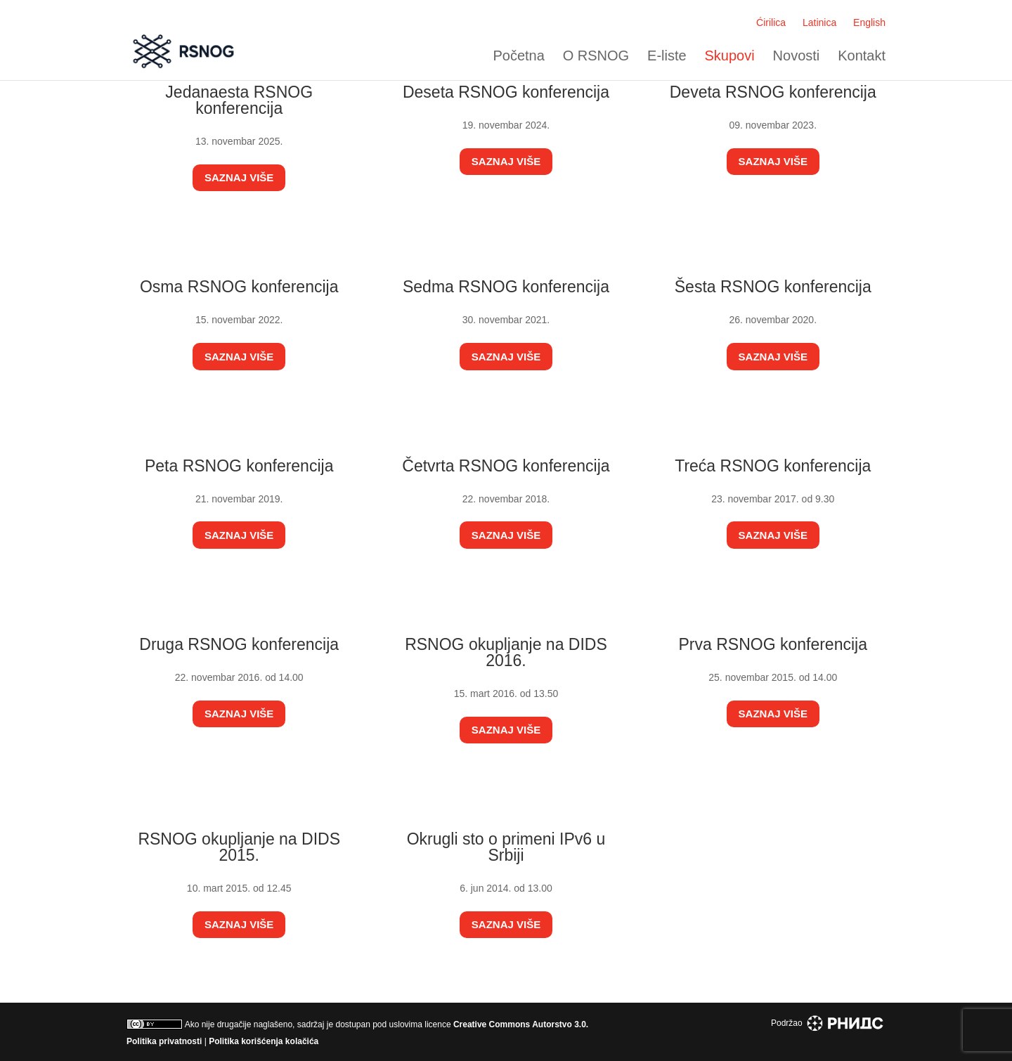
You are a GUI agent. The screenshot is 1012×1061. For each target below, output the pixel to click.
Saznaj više (239, 177)
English (869, 22)
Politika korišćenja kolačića (263, 1041)
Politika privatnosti (164, 1041)
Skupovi (730, 55)
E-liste (667, 55)
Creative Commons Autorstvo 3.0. (520, 1024)
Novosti (796, 55)
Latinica (819, 22)
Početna (518, 55)
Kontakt (861, 55)
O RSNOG (596, 55)
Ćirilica (771, 22)
